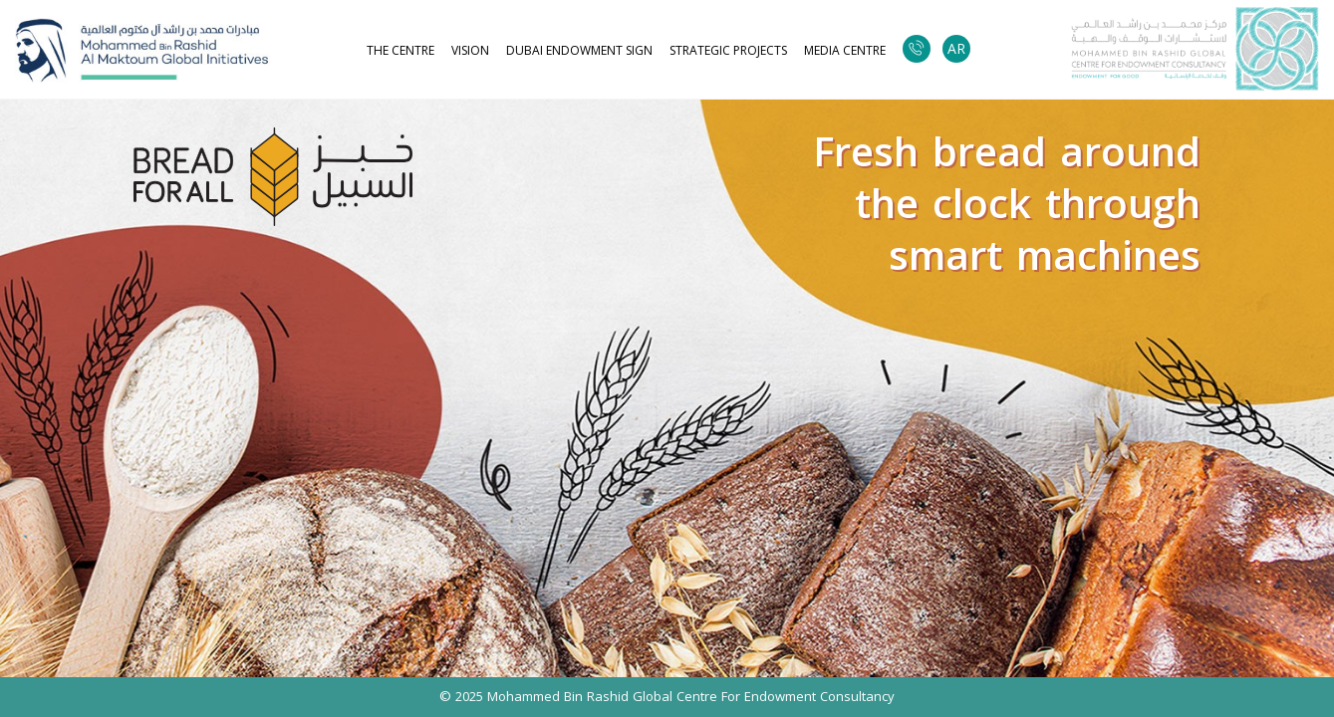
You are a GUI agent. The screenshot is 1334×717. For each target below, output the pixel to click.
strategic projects (728, 51)
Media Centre (845, 51)
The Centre (400, 51)
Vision (470, 51)
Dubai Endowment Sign (579, 51)
